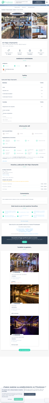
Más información (5, 396)
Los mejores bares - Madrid (24, 212)
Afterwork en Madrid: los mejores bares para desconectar (10, 216)
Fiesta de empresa (31, 7)
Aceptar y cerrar (18, 399)
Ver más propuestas (24, 350)
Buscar (24, 242)
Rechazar (10, 399)
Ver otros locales (24, 221)
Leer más (4, 161)
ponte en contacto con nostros (31, 233)
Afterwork (24, 7)
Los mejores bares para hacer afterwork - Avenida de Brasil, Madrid (39, 216)
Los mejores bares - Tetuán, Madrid (24, 230)
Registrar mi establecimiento (38, 2)
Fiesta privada (17, 7)
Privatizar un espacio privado (12, 5)
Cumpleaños (19, 150)
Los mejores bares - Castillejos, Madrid (24, 229)
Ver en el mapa (5, 175)
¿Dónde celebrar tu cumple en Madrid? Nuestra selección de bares (39, 212)
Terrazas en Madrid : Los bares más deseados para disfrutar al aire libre (10, 212)
